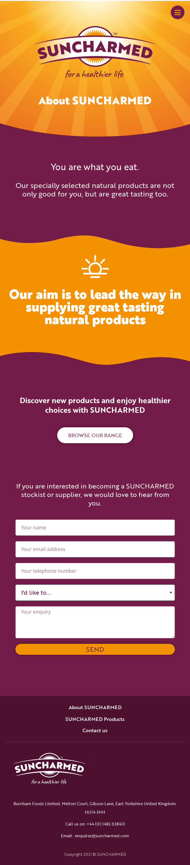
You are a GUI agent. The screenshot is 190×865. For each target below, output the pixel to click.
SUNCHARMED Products (95, 719)
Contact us (95, 730)
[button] (95, 435)
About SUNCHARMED (95, 707)
